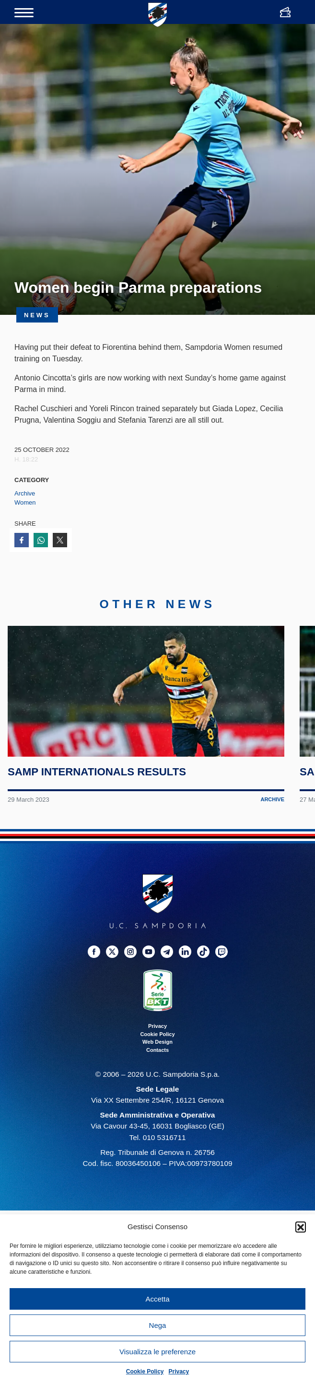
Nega (157, 1325)
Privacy (179, 1371)
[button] (300, 1227)
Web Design (157, 1056)
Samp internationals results (97, 786)
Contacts (157, 1063)
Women (25, 502)
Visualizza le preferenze (157, 1352)
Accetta (157, 1299)
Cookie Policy (145, 1371)
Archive (24, 493)
